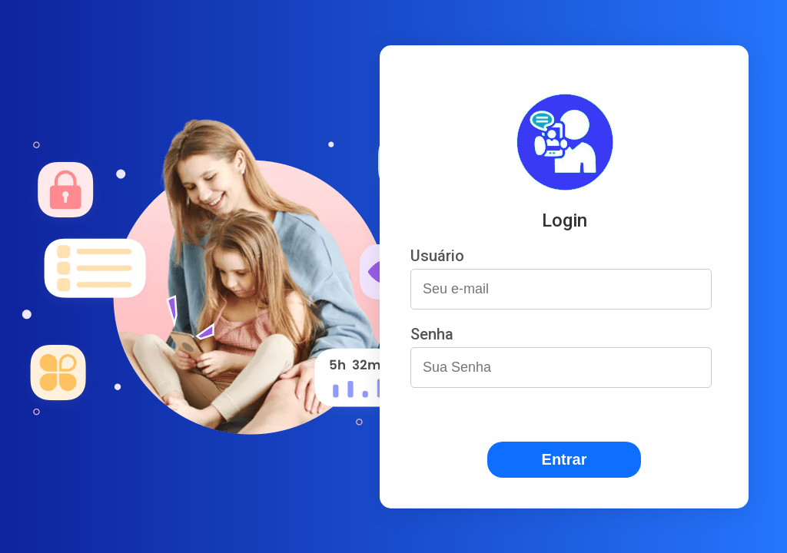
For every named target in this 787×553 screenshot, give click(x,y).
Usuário (437, 256)
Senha (431, 334)
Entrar (564, 459)
